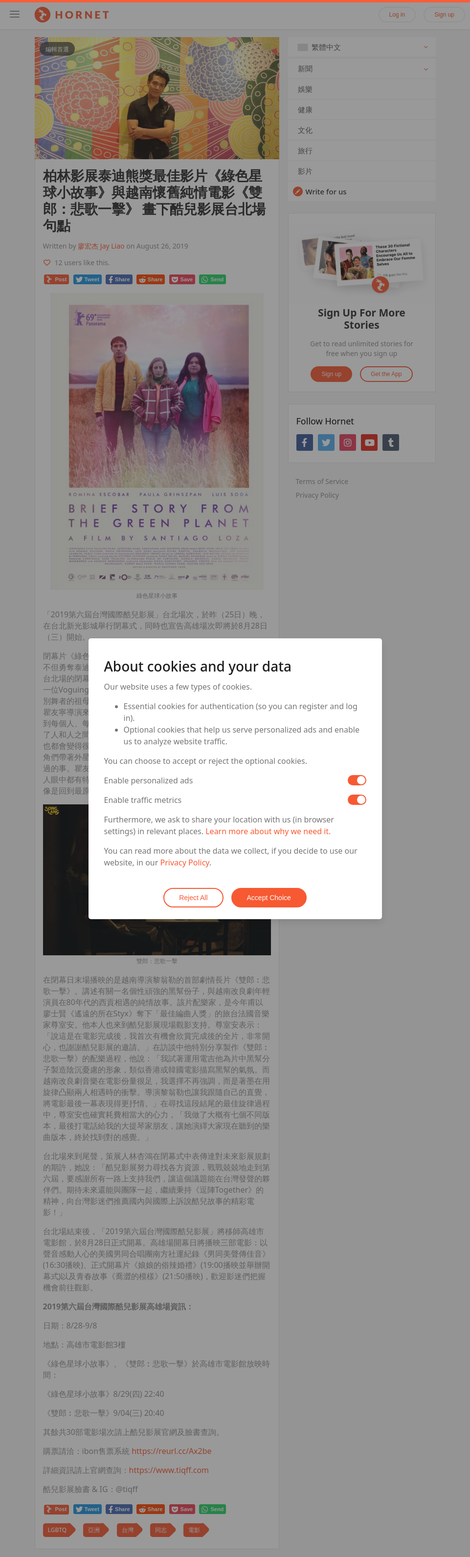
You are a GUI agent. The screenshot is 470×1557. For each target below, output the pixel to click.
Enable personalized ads (148, 780)
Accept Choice (269, 898)
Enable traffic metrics (143, 800)
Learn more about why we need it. (268, 831)
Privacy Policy (184, 862)
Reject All (193, 898)
